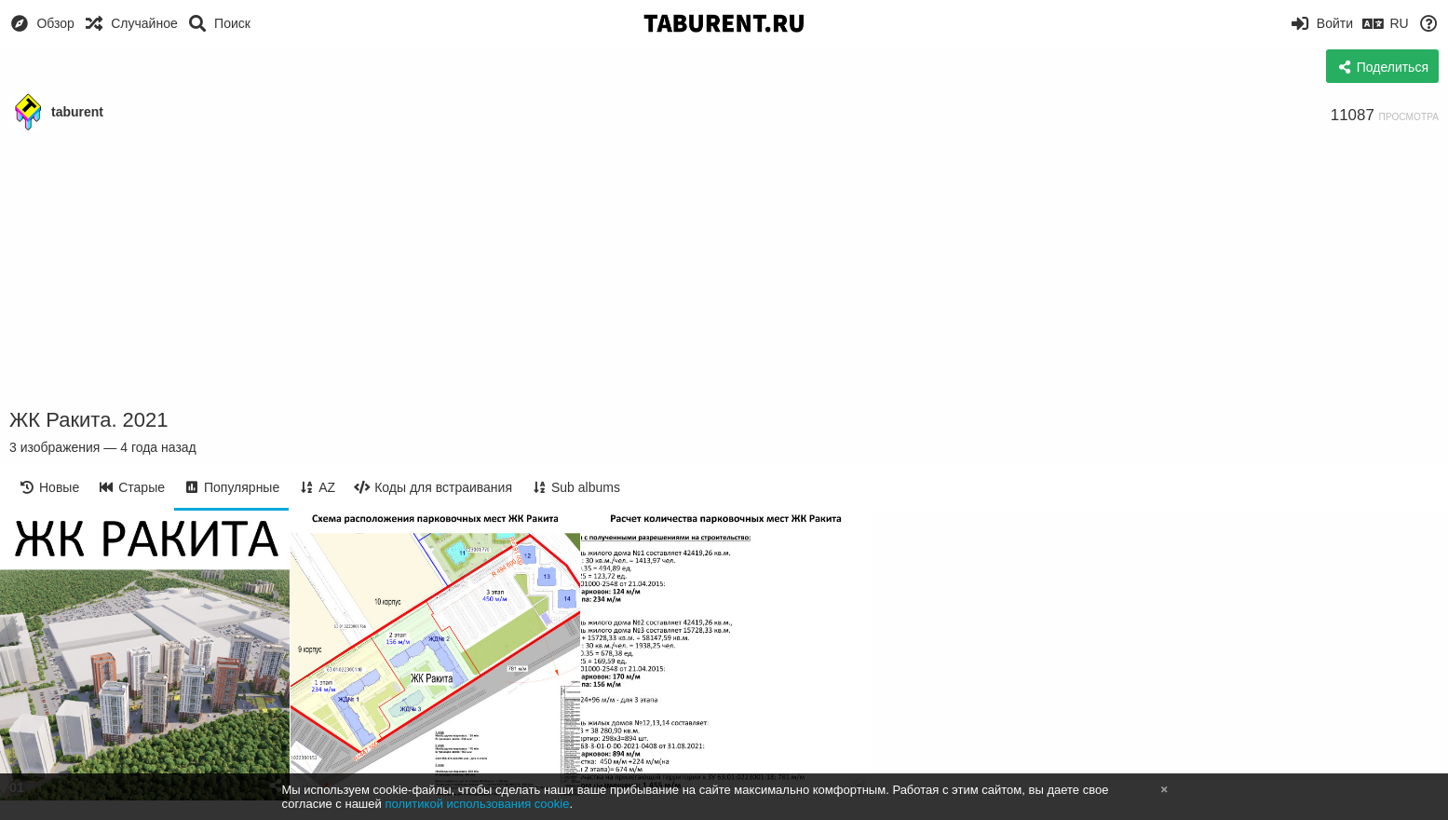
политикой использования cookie (477, 804)
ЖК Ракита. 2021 (89, 419)
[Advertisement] (724, 270)
